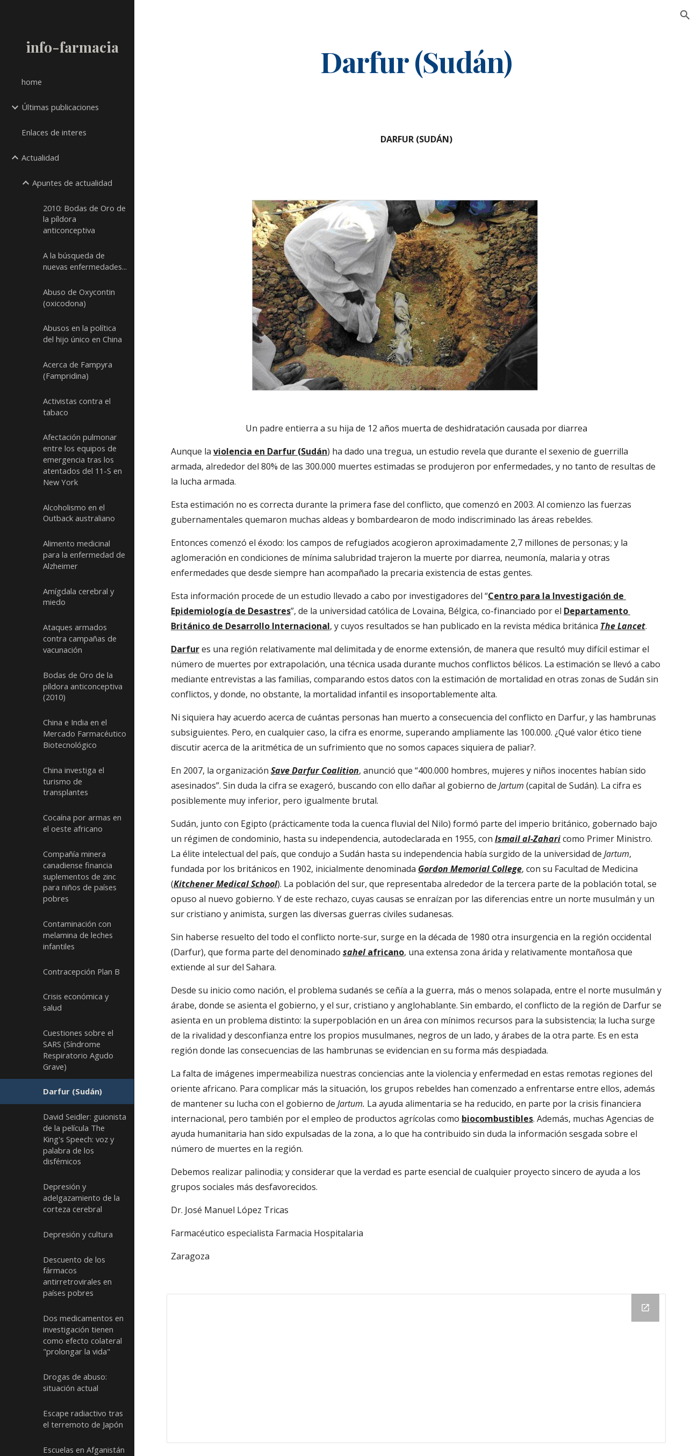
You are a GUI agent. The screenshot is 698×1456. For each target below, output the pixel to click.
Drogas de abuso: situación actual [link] (75, 1382)
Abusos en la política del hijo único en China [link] (82, 333)
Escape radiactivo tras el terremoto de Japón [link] (83, 1419)
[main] (416, 61)
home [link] (31, 81)
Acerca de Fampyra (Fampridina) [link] (77, 370)
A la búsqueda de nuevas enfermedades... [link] (85, 261)
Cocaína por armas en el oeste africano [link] (82, 823)
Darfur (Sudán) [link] (72, 1091)
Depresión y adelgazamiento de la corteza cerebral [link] (81, 1197)
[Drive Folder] (416, 1368)
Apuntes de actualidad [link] (72, 182)
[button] (685, 15)
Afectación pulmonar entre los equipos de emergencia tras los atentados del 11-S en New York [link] (82, 459)
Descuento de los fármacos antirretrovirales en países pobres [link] (77, 1276)
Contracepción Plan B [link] (81, 971)
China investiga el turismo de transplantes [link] (73, 781)
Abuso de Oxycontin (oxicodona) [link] (79, 297)
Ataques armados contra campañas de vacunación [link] (80, 638)
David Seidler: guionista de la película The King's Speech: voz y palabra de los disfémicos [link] (84, 1138)
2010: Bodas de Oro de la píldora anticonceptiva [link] (84, 219)
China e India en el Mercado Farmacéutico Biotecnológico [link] (84, 733)
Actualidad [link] (40, 157)
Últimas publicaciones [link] (60, 107)
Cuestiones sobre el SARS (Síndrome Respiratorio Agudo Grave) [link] (78, 1049)
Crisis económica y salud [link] (76, 1002)
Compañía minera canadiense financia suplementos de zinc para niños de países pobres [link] (80, 876)
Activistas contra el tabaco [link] (77, 406)
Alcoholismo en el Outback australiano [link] (79, 513)
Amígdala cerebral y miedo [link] (78, 597)
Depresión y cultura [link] (78, 1234)
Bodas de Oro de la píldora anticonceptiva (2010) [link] (83, 686)
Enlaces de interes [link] (54, 132)
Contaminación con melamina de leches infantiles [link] (78, 935)
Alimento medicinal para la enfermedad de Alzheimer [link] (84, 554)
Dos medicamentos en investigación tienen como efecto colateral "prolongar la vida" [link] (83, 1335)
